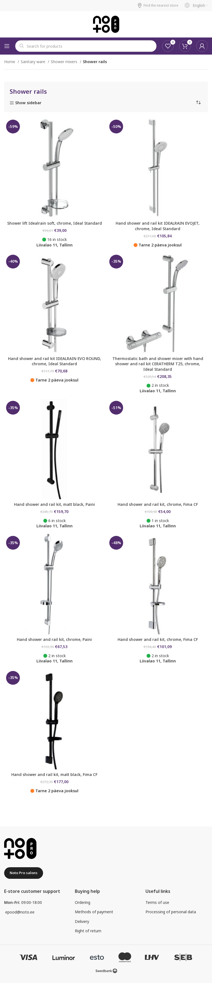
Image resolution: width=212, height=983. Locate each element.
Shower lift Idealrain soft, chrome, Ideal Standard (54, 223)
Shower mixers (64, 61)
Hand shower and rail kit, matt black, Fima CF (54, 774)
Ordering (82, 902)
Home (10, 61)
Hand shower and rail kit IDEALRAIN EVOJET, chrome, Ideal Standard (158, 226)
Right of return (88, 930)
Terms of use (157, 902)
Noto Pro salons (24, 872)
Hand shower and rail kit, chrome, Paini (54, 639)
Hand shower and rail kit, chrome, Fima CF (158, 504)
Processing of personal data (170, 911)
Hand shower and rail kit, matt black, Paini (54, 504)
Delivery (82, 921)
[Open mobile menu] (6, 46)
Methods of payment (94, 911)
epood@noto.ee (20, 912)
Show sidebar (28, 103)
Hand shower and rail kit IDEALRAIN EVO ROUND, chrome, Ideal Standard (54, 361)
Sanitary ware (33, 61)
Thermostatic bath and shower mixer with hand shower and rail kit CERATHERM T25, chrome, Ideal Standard (157, 364)
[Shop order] (198, 102)
